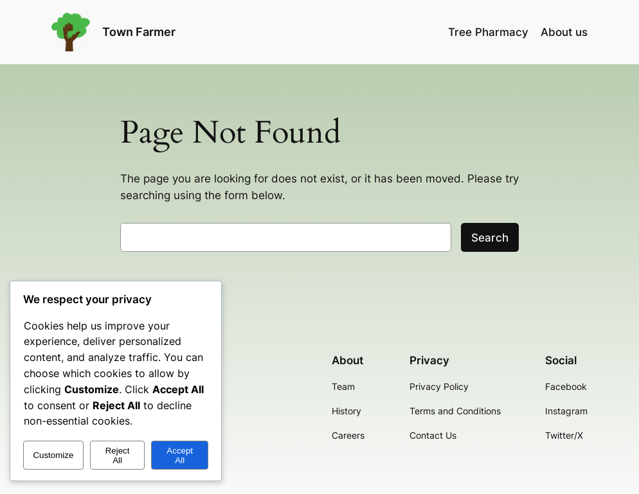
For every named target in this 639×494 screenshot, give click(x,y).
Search (490, 237)
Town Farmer (139, 32)
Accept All (179, 455)
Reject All (117, 455)
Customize (53, 455)
